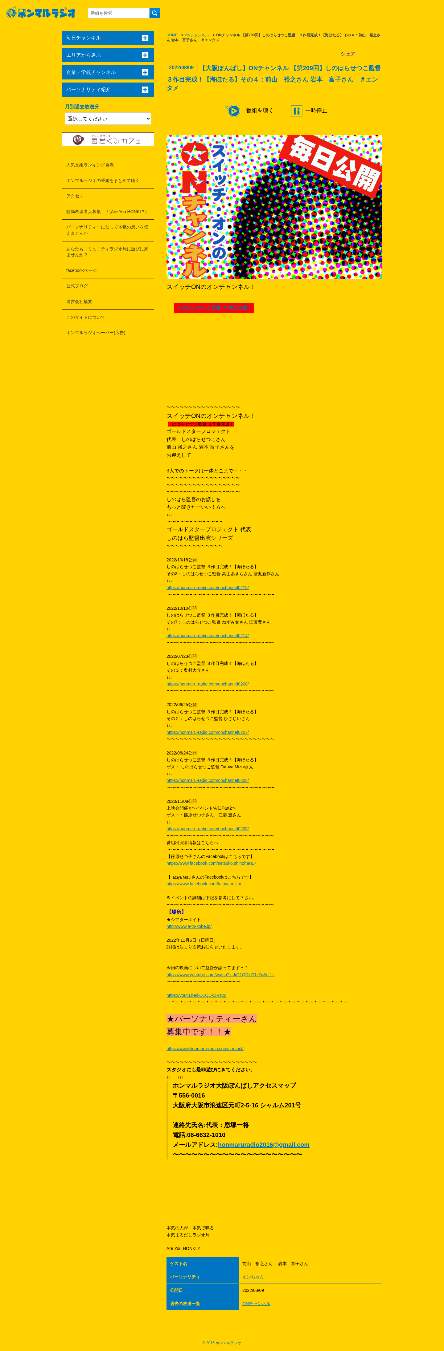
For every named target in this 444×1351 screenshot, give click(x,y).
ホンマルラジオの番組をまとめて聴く (103, 180)
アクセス (75, 195)
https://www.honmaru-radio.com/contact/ (205, 1048)
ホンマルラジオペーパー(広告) (95, 332)
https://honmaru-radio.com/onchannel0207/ (207, 732)
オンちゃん (253, 1276)
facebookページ (81, 270)
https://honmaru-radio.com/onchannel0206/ (207, 780)
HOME (172, 35)
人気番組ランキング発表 (90, 164)
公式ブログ (77, 285)
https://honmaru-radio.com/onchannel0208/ (207, 684)
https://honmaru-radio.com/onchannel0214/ (207, 635)
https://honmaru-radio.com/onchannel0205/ (207, 828)
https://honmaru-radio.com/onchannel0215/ (207, 587)
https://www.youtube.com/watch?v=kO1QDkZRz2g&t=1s (220, 974)
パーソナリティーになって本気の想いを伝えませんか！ (107, 230)
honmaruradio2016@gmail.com (264, 1144)
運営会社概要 (79, 301)
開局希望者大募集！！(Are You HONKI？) (106, 211)
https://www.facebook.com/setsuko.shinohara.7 (211, 863)
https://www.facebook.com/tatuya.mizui (203, 883)
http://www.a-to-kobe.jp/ (189, 926)
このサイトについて (85, 317)
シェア (348, 53)
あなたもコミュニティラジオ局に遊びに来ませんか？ (107, 251)
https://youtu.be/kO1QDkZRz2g (196, 995)
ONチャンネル (197, 35)
